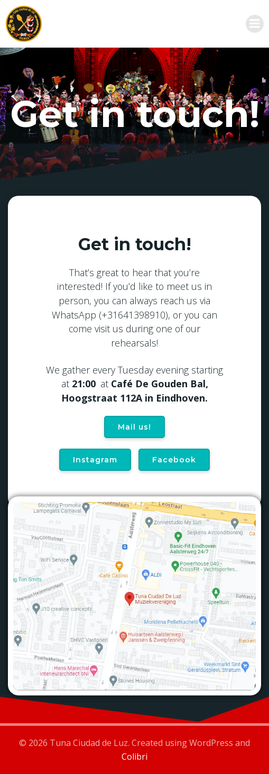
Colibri (134, 756)
